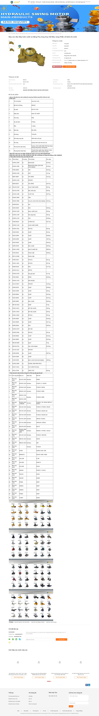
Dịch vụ (30, 701)
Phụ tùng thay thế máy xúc (14, 696)
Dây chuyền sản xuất (53, 695)
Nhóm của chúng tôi (33, 703)
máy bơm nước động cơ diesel (37, 622)
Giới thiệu (30, 696)
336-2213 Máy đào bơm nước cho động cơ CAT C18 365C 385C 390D (59, 674)
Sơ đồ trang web (54, 710)
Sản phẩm (33, 2)
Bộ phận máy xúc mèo (13, 698)
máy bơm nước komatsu (51, 622)
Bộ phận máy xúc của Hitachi (14, 701)
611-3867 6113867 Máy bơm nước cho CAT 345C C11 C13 (81, 674)
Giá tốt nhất (57, 66)
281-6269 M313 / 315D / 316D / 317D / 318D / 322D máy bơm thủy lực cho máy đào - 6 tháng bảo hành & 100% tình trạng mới (18, 674)
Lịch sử (30, 698)
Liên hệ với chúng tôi (70, 2)
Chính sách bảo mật (67, 710)
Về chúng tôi (38, 2)
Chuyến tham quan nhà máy (48, 2)
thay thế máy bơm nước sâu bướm (21, 622)
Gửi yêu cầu (62, 639)
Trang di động (79, 710)
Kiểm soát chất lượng (60, 2)
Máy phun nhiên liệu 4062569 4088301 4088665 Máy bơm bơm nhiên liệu (39, 674)
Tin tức (44, 710)
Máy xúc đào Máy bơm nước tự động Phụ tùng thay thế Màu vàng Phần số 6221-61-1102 (43, 33)
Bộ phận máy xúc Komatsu (14, 703)
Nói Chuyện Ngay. (79, 2)
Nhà (29, 1)
